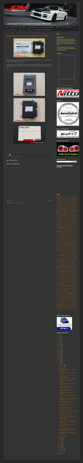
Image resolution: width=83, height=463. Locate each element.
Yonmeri (58, 308)
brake (68, 210)
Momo (61, 262)
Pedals (62, 270)
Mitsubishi (73, 261)
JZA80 (66, 251)
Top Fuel (58, 299)
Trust (63, 300)
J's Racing (72, 250)
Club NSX (58, 219)
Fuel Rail (75, 234)
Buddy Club (61, 212)
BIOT (69, 207)
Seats (60, 283)
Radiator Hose (68, 275)
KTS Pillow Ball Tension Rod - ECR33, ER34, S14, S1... (67, 384)
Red (57, 278)
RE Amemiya (67, 277)
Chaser (63, 218)
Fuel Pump (71, 234)
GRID (70, 240)
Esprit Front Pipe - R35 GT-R (65, 413)
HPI (57, 246)
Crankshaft (59, 222)
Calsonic (61, 214)
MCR (63, 259)
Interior (58, 250)
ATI (64, 204)
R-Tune (64, 274)
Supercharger (66, 292)
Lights (68, 257)
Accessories (60, 198)
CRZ (67, 222)
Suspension (70, 293)
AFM (64, 199)
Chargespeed (59, 218)
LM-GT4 (75, 257)
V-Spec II (63, 301)
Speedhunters (59, 288)
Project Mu (74, 273)
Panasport (58, 270)
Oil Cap (61, 266)
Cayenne (58, 216)
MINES (62, 261)
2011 (59, 362)
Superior (71, 292)
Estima (61, 230)
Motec (68, 262)
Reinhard (67, 278)
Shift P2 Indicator (67, 27)
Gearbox (75, 238)
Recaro (75, 277)
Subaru (69, 290)
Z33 (60, 308)
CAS (73, 215)
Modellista (58, 262)
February (61, 449)
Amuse (75, 201)
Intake (73, 247)
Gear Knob (71, 238)
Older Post (49, 200)
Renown (73, 278)
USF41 (58, 301)
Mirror (70, 261)
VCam (69, 301)
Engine (72, 227)
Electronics (59, 227)
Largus (66, 255)
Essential (58, 230)
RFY (76, 278)
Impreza (75, 246)
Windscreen (75, 305)
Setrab (73, 283)
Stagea (66, 289)
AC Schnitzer (74, 196)
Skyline (68, 285)
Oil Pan (75, 266)
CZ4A (60, 223)
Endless (68, 227)
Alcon (74, 200)
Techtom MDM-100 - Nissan (65, 427)
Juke (61, 251)
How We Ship (23, 27)
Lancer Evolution (15, 156)
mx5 (65, 263)
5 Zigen (65, 196)
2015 (59, 355)
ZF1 (60, 309)
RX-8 (73, 281)
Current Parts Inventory (34, 27)
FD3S (64, 231)
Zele (62, 308)
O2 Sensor (71, 265)
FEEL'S (66, 231)
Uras (76, 300)
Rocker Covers (64, 279)
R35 (68, 274)
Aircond (71, 200)
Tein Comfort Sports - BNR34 (65, 407)
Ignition (65, 246)
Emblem (64, 227)
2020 (59, 346)
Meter (71, 259)
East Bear (67, 226)
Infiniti (61, 247)
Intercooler (74, 249)
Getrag (58, 239)
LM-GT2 (71, 257)
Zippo (62, 309)
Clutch (61, 219)
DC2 (68, 223)
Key (64, 254)
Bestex (64, 207)
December (61, 364)
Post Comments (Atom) (17, 202)
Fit (60, 232)
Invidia (65, 250)
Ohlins (58, 266)
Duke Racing (59, 226)
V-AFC (60, 301)
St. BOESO (63, 289)
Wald (76, 303)
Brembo (75, 210)
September (61, 436)
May (60, 443)
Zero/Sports (70, 308)
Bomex (69, 208)
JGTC (58, 251)
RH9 (57, 279)
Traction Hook (68, 299)
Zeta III (58, 309)
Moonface (65, 262)
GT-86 (68, 242)
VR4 (73, 303)
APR (67, 203)
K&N (74, 251)
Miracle (67, 261)
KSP (72, 254)
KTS (74, 254)
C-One (69, 212)
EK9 (76, 226)
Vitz (57, 303)
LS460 (60, 258)
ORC (71, 267)
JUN (63, 251)
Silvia (63, 285)
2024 (59, 338)
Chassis (67, 218)
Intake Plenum (64, 249)
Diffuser (62, 224)
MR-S (73, 262)
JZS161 (68, 251)
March (60, 447)
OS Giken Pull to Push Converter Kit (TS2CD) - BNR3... (66, 405)
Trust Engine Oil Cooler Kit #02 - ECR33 (67, 411)
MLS (76, 261)
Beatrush (58, 207)
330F (60, 196)
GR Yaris (75, 239)
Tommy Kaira (71, 297)
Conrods (75, 219)
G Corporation (74, 235)
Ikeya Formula (70, 246)
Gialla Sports (62, 239)
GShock (65, 242)
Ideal (63, 246)
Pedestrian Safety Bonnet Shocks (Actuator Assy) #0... (66, 387)
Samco (68, 282)
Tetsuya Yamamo (65, 296)
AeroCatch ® (22, 29)
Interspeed (62, 250)
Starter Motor (70, 289)
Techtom (58, 296)
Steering (75, 289)
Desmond (75, 223)
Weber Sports (70, 304)
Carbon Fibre (63, 215)
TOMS (75, 297)
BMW (74, 207)
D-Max (62, 223)
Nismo (62, 265)
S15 (59, 282)
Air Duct (61, 200)
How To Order (13, 27)
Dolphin (71, 224)
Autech (75, 204)
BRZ (72, 211)
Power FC (69, 271)
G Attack (69, 235)
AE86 (58, 199)
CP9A (69, 220)
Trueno (60, 300)
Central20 (75, 216)
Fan (61, 231)
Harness (65, 243)
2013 (59, 359)
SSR (59, 289)
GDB (68, 238)
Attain (68, 204)
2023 (59, 340)
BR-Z (66, 210)
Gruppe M (62, 242)
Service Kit (70, 283)
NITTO (29, 29)
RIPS (60, 279)
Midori (60, 261)
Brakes (71, 210)
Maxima (75, 258)
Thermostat (71, 296)
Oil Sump (62, 267)
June (60, 441)
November (61, 366)
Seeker (66, 283)
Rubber (66, 281)
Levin (61, 257)
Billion (67, 207)
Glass (66, 239)
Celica (68, 216)
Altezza (70, 201)
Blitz (71, 207)
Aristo (75, 203)
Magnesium (66, 258)
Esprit (75, 228)
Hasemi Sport (70, 243)
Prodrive (70, 273)
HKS (68, 245)
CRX (65, 222)
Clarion (75, 218)
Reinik (71, 278)
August (61, 438)
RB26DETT (63, 277)
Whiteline (61, 305)
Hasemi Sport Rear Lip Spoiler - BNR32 (67, 420)
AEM (60, 199)
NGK (59, 265)
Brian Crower (59, 211)
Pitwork (70, 270)
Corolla (61, 220)
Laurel (69, 255)
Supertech (75, 292)
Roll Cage (69, 279)
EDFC (73, 226)
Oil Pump (58, 267)
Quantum (61, 274)
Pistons (67, 270)
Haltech (62, 243)
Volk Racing (61, 303)
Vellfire (75, 301)
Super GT (61, 292)
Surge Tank (62, 293)
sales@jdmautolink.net (61, 50)
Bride (65, 211)
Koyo (66, 254)
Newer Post (9, 200)
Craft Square (74, 220)
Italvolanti (68, 250)
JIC (59, 251)
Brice (63, 211)
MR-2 (71, 262)
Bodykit (65, 208)
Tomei (66, 297)
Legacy (75, 255)
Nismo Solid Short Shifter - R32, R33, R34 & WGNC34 (67, 376)
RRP (59, 281)
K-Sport (71, 251)
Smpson (75, 285)
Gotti (72, 239)
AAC (70, 196)
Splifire (65, 288)
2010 (59, 453)
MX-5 (63, 263)
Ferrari (75, 231)
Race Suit (75, 274)
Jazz (76, 250)
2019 (59, 348)
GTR (76, 242)
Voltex (65, 303)
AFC (62, 199)
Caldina (58, 214)
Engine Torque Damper (65, 228)
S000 (57, 282)
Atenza (62, 204)
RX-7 (71, 281)
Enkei (73, 228)
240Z (57, 196)
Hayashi (75, 243)
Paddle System (74, 269)
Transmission (74, 299)
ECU (11, 156)
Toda (61, 297)
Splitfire (68, 288)
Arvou (58, 204)
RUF (68, 281)
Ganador (66, 237)
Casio (76, 215)
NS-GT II (65, 265)
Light (66, 257)
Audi (73, 204)
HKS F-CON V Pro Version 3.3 (65, 415)
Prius (67, 273)
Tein (61, 296)
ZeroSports (75, 308)
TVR (71, 300)
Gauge (63, 238)
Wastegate (59, 304)
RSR (63, 281)
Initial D (63, 247)
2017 (59, 351)
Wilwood (65, 305)
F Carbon (75, 230)
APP (65, 203)
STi (62, 290)
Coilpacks (68, 219)
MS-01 (58, 263)
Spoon (75, 288)
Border (58, 210)
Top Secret (62, 299)
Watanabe (63, 304)
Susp (66, 293)
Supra (58, 293)
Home (6, 27)
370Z (62, 196)
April (60, 445)
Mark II (72, 258)
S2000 (61, 282)
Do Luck (68, 224)
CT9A (69, 222)
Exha (67, 230)
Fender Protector (71, 231)
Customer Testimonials (48, 27)
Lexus (63, 257)
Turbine (68, 300)
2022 (59, 342)
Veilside (72, 301)
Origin (74, 267)
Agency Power (68, 199)
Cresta (62, 222)
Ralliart (20, 156)
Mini (65, 261)
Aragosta (69, 203)
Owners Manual (67, 269)
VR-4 (71, 303)
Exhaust (70, 230)
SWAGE (75, 293)
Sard (71, 282)
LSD (62, 258)
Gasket (60, 238)
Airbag (68, 200)
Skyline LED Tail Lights (11, 29)
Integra (69, 249)
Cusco (72, 222)
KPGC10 (69, 254)
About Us (58, 27)
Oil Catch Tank (66, 266)
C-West (73, 212)
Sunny (58, 292)
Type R (73, 300)
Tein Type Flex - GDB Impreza (65, 409)
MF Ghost (75, 259)
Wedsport (75, 304)
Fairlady (59, 231)
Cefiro (64, 216)
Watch (66, 304)
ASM (60, 204)
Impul (58, 247)
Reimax (64, 278)
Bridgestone (69, 211)
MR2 (76, 262)
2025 (59, 336)
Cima (70, 218)
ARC (73, 203)
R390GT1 (70, 274)
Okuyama (68, 267)
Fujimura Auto (59, 235)
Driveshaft (75, 224)
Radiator (63, 275)
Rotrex (73, 279)
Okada (65, 267)
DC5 (70, 223)
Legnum (58, 257)
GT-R (74, 242)
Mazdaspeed (59, 259)
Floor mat (64, 232)
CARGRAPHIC (69, 215)
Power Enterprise (63, 271)
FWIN (67, 235)
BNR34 (61, 208)
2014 (59, 357)
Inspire (70, 247)
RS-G (61, 281)
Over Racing (62, 269)
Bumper (66, 212)
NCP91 (75, 263)
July (60, 439)
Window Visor (69, 305)
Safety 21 (65, 282)
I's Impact (60, 246)
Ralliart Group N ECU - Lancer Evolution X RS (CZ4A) (27, 36)
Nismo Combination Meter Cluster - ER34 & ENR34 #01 (66, 402)
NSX (68, 265)
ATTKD (71, 204)
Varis (67, 301)
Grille (73, 240)
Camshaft (70, 214)
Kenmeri (61, 254)
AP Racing (59, 203)
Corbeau (58, 220)
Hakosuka (58, 243)
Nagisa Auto (71, 263)
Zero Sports (66, 308)
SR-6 (57, 289)
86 (68, 196)
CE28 (62, 216)
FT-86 (59, 234)
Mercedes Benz (67, 259)
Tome (64, 297)
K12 (76, 251)
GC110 (66, 238)
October (61, 368)
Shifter (60, 285)
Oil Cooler (71, 266)
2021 (59, 344)
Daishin (65, 223)
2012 (59, 361)
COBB (65, 219)
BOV (63, 210)
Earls (63, 226)
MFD (58, 261)
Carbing (58, 215)
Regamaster (61, 278)
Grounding (58, 242)
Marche (69, 258)
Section (63, 283)
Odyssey (75, 265)
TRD (58, 300)
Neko (57, 265)
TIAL (59, 297)
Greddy (61, 241)
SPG (63, 288)
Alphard (61, 201)
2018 (59, 350)
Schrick (73, 282)
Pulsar (58, 274)
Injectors (66, 247)
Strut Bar (65, 291)
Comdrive (71, 219)
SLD (73, 285)
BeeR (62, 207)
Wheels (58, 305)
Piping (65, 270)
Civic (73, 218)
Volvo (68, 303)
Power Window (62, 273)
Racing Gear (59, 275)
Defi (72, 223)
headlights (64, 245)
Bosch (61, 210)
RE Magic (71, 277)
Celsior (71, 216)
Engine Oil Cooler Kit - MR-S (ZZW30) (67, 378)
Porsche (58, 271)
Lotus (57, 258)
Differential (59, 224)
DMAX (65, 224)
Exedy (64, 230)
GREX (64, 240)
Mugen (60, 263)
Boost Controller (74, 208)
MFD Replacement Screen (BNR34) (42, 29)
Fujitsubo (63, 235)
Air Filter (65, 200)
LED (72, 255)
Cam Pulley (66, 214)
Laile (76, 254)
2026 (59, 335)
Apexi (62, 203)
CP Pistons (65, 220)
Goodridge (69, 239)
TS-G (65, 300)
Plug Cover (74, 270)
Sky (65, 285)
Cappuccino (75, 214)
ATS (66, 204)
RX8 (76, 281)
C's (76, 212)
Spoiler (72, 288)
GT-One (71, 242)
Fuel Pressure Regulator (65, 234)
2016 (59, 353)
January (61, 451)
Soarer (62, 286)
